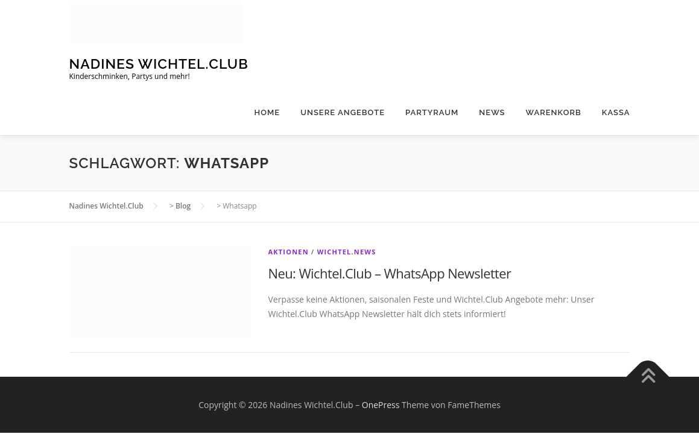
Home (267, 112)
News (492, 112)
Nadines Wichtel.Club (158, 63)
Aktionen (288, 251)
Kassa (616, 112)
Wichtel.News (346, 251)
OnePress (381, 404)
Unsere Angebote (342, 112)
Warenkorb (553, 112)
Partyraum (431, 112)
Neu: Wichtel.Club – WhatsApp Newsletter (389, 273)
